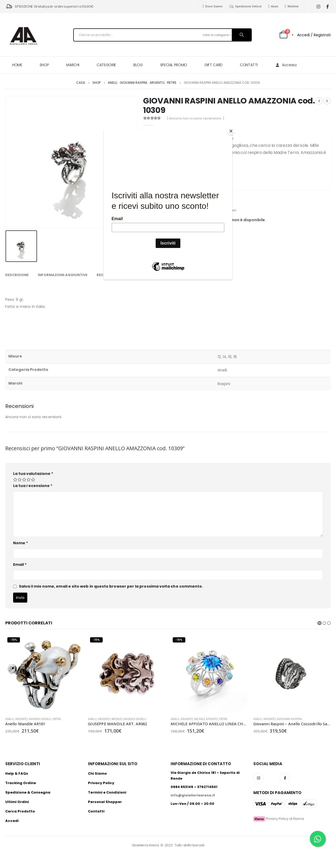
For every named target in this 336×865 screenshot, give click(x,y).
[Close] (231, 131)
